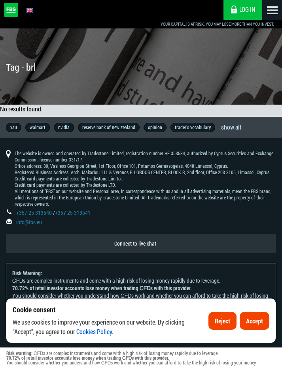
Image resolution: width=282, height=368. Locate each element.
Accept (254, 321)
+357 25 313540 (34, 212)
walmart (37, 127)
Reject (222, 321)
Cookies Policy (94, 333)
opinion (155, 127)
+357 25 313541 (73, 212)
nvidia (64, 127)
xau (13, 127)
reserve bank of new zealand (108, 127)
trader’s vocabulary (193, 127)
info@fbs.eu (29, 222)
